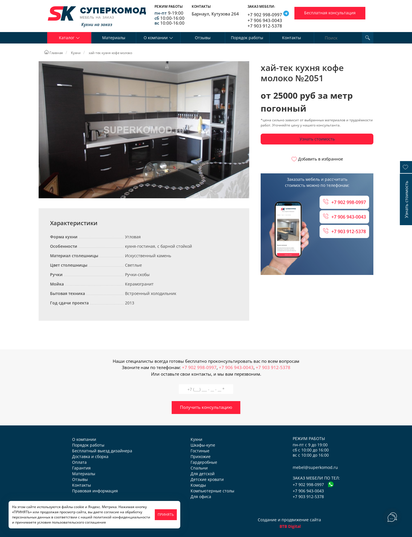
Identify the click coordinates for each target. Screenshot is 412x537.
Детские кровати (207, 479)
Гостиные (200, 450)
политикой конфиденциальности (121, 517)
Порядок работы (247, 37)
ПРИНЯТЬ (166, 514)
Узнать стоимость (317, 139)
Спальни (199, 468)
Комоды (198, 485)
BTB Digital (290, 526)
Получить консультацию (206, 407)
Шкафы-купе (203, 445)
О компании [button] (158, 37)
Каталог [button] (69, 37)
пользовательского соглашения (79, 522)
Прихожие (201, 456)
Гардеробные (204, 462)
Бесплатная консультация (330, 12)
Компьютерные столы (212, 491)
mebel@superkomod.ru (315, 467)
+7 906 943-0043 (264, 20)
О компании (84, 439)
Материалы (113, 37)
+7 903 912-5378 (264, 26)
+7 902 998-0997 (264, 14)
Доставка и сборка (90, 456)
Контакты (291, 37)
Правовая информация (95, 491)
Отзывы (203, 37)
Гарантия (81, 468)
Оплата (79, 462)
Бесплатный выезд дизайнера (102, 450)
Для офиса (201, 496)
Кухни (196, 439)
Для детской (203, 473)
